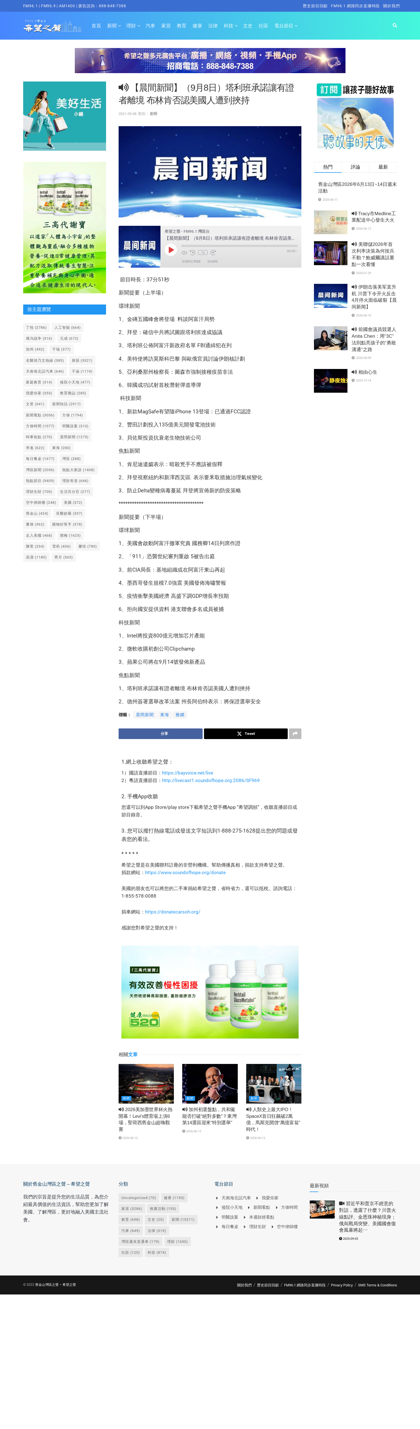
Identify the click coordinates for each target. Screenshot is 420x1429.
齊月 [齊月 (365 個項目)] (63, 557)
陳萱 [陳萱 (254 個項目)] (35, 546)
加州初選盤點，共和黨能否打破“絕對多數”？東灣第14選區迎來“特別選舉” (209, 1116)
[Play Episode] (171, 250)
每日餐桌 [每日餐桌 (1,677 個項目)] (40, 459)
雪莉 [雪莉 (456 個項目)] (61, 546)
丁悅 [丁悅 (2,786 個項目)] (36, 327)
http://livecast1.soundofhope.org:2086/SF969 (211, 780)
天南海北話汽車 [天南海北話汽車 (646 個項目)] (45, 371)
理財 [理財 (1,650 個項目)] (177, 1241)
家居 (166, 25)
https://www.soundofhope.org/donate (185, 872)
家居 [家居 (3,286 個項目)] (131, 1209)
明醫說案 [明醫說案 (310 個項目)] (75, 426)
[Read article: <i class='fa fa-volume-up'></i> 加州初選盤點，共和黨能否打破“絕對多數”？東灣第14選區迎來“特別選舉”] (209, 1084)
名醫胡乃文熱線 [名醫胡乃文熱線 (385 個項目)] (45, 360)
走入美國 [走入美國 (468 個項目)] (39, 535)
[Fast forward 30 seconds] (213, 252)
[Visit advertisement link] (210, 64)
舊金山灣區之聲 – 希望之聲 (55, 1285)
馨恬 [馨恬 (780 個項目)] (87, 546)
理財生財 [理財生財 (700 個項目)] (39, 492)
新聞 (112, 25)
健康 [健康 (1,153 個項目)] (174, 1198)
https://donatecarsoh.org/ (172, 912)
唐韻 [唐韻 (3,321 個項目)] (82, 360)
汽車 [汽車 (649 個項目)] (130, 1231)
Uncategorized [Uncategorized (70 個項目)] (138, 1198)
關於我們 (391, 6)
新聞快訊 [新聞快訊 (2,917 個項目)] (66, 404)
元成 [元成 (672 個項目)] (69, 338)
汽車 (150, 25)
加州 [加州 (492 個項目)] (35, 349)
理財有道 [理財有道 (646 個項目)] (75, 481)
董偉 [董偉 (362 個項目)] (35, 524)
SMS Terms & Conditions (377, 1285)
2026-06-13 (128, 1138)
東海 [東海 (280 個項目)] (61, 448)
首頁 (96, 25)
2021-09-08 (127, 114)
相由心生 (364, 372)
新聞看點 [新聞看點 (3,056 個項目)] (40, 415)
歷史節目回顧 (315, 6)
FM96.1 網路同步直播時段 (355, 6)
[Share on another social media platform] (295, 733)
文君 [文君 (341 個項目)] (35, 404)
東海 (164, 714)
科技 (228, 25)
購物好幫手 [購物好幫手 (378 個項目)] (67, 524)
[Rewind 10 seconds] (192, 252)
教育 (181, 25)
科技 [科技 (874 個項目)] (157, 1252)
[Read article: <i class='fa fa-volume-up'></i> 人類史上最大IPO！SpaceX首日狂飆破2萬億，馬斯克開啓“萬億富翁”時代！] (273, 1084)
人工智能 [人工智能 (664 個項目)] (67, 327)
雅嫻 (180, 714)
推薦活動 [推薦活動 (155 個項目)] (163, 1209)
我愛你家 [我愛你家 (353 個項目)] (39, 393)
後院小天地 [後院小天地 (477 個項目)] (75, 382)
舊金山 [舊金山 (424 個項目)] (37, 513)
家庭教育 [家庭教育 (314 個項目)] (39, 382)
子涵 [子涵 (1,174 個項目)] (82, 371)
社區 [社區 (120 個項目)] (130, 1252)
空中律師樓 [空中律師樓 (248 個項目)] (41, 502)
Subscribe (191, 261)
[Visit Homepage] (52, 25)
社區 (263, 25)
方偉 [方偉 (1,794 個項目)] (72, 415)
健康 (197, 25)
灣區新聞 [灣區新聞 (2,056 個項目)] (40, 470)
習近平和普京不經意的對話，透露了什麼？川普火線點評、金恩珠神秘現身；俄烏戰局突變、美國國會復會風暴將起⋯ (367, 1217)
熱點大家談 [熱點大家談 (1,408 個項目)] (78, 470)
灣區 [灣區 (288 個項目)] (71, 459)
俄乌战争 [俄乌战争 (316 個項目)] (39, 338)
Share (212, 261)
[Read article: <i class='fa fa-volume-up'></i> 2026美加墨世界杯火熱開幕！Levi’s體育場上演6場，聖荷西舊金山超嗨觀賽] (146, 1084)
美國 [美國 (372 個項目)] (73, 502)
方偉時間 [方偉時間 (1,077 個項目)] (40, 426)
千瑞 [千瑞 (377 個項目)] (61, 349)
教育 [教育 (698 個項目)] (130, 1220)
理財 (131, 25)
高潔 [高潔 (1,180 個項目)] (36, 557)
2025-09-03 (348, 1239)
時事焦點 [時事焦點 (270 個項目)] (39, 437)
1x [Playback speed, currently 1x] (203, 252)
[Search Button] (395, 26)
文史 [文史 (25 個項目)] (156, 1220)
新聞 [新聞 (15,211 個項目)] (183, 1220)
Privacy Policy (342, 1285)
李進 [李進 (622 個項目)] (35, 448)
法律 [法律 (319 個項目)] (157, 1231)
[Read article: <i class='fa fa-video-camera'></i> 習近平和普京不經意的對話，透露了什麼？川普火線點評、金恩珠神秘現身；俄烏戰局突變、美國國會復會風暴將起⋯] (322, 1210)
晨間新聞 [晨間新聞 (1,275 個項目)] (74, 437)
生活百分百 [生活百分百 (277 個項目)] (75, 492)
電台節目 (283, 25)
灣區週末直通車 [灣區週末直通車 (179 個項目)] (140, 1241)
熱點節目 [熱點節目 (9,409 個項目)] (40, 481)
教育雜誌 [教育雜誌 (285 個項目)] (73, 393)
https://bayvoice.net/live (187, 773)
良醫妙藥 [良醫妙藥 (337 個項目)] (69, 513)
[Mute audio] (184, 252)
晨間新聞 (145, 714)
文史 (248, 25)
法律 (213, 25)
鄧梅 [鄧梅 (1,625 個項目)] (70, 535)
